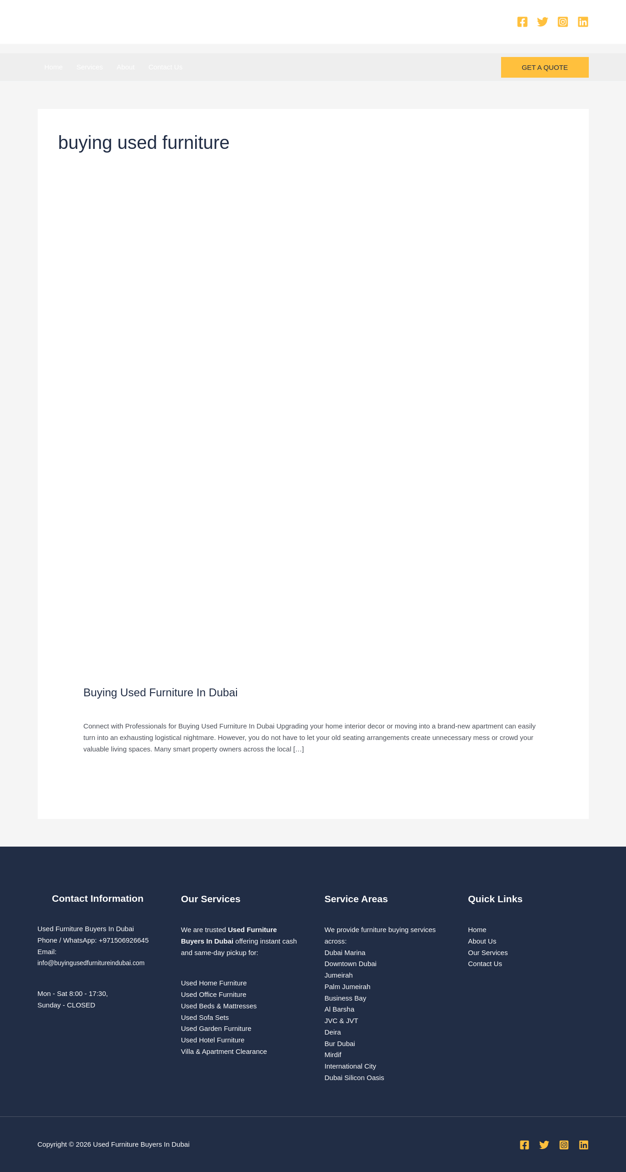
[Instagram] (563, 22)
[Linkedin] (583, 22)
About (126, 67)
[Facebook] (522, 22)
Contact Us (165, 67)
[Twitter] (542, 22)
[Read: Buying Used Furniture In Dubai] (313, 444)
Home (54, 67)
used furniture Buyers (178, 707)
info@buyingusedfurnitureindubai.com (95, 963)
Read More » (104, 769)
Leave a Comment (112, 707)
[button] (545, 67)
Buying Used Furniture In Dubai (167, 692)
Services (90, 67)
